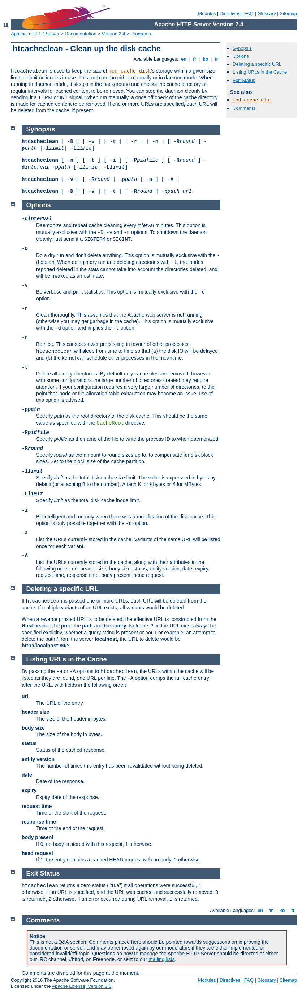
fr (194, 59)
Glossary (266, 13)
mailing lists (161, 959)
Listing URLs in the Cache (260, 72)
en (183, 59)
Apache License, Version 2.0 (81, 986)
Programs (141, 33)
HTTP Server (46, 33)
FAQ (249, 13)
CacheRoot (110, 423)
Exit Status (244, 80)
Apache (19, 33)
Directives (230, 13)
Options (241, 56)
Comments (244, 108)
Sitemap (288, 13)
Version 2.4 (113, 33)
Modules (207, 13)
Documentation (80, 33)
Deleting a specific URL (257, 64)
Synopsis (242, 48)
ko (206, 59)
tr (216, 59)
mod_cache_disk (129, 71)
